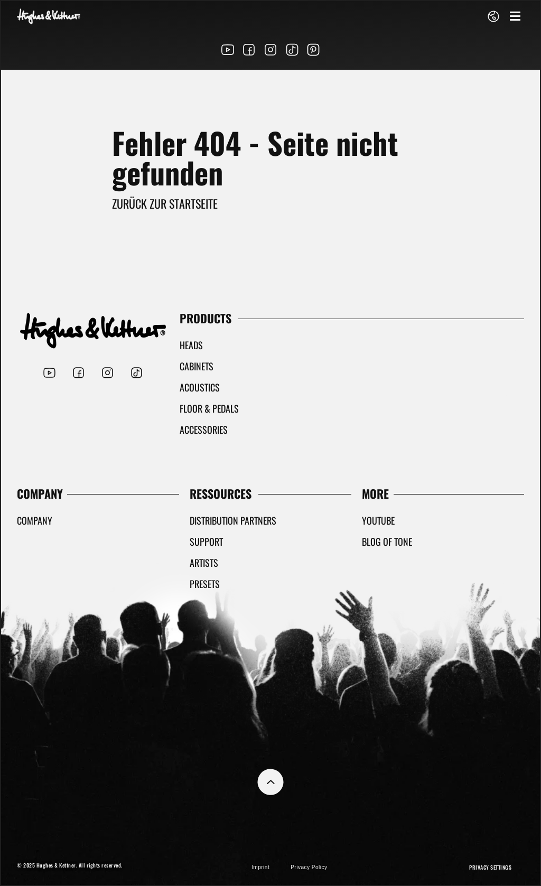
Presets (205, 584)
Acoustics (200, 387)
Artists (204, 563)
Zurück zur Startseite (165, 203)
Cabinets (196, 366)
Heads (191, 345)
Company (34, 520)
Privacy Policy (309, 867)
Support (206, 541)
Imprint (260, 867)
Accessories (204, 429)
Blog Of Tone (387, 541)
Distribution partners (233, 520)
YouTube (378, 520)
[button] (515, 16)
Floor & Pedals (209, 408)
